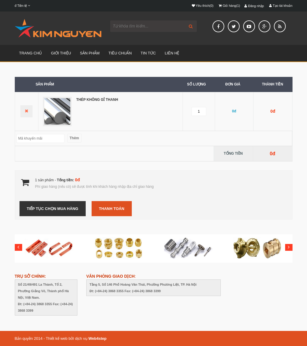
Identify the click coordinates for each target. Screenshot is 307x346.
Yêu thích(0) (203, 5)
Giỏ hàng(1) (229, 5)
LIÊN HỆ (172, 53)
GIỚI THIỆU (61, 53)
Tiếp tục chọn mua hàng (52, 208)
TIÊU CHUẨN (120, 53)
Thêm (74, 138)
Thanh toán (111, 208)
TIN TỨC (148, 53)
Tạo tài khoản (280, 5)
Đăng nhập (254, 6)
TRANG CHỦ (30, 53)
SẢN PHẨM (90, 53)
